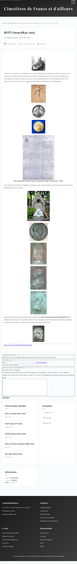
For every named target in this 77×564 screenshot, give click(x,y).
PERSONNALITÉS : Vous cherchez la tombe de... (24, 23)
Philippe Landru (29, 44)
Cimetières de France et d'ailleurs (38, 8)
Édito (42, 549)
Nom (4, 362)
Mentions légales (46, 542)
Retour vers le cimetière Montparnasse (18, 345)
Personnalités (45, 517)
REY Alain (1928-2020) (13, 457)
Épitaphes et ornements (49, 524)
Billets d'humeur (8, 539)
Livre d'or (5, 546)
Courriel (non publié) (10, 365)
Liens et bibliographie (9, 542)
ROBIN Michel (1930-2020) (15, 437)
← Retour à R (47, 415)
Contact (43, 539)
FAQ (41, 546)
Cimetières (44, 514)
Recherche (47, 426)
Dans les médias (8, 549)
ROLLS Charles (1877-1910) (15, 416)
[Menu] (73, 2)
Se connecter (41, 362)
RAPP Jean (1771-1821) (13, 427)
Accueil (4, 23)
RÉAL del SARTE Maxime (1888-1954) (19, 447)
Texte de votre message (11, 370)
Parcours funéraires (47, 520)
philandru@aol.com (9, 517)
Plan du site (47, 421)
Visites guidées (45, 510)
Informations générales (10, 536)
